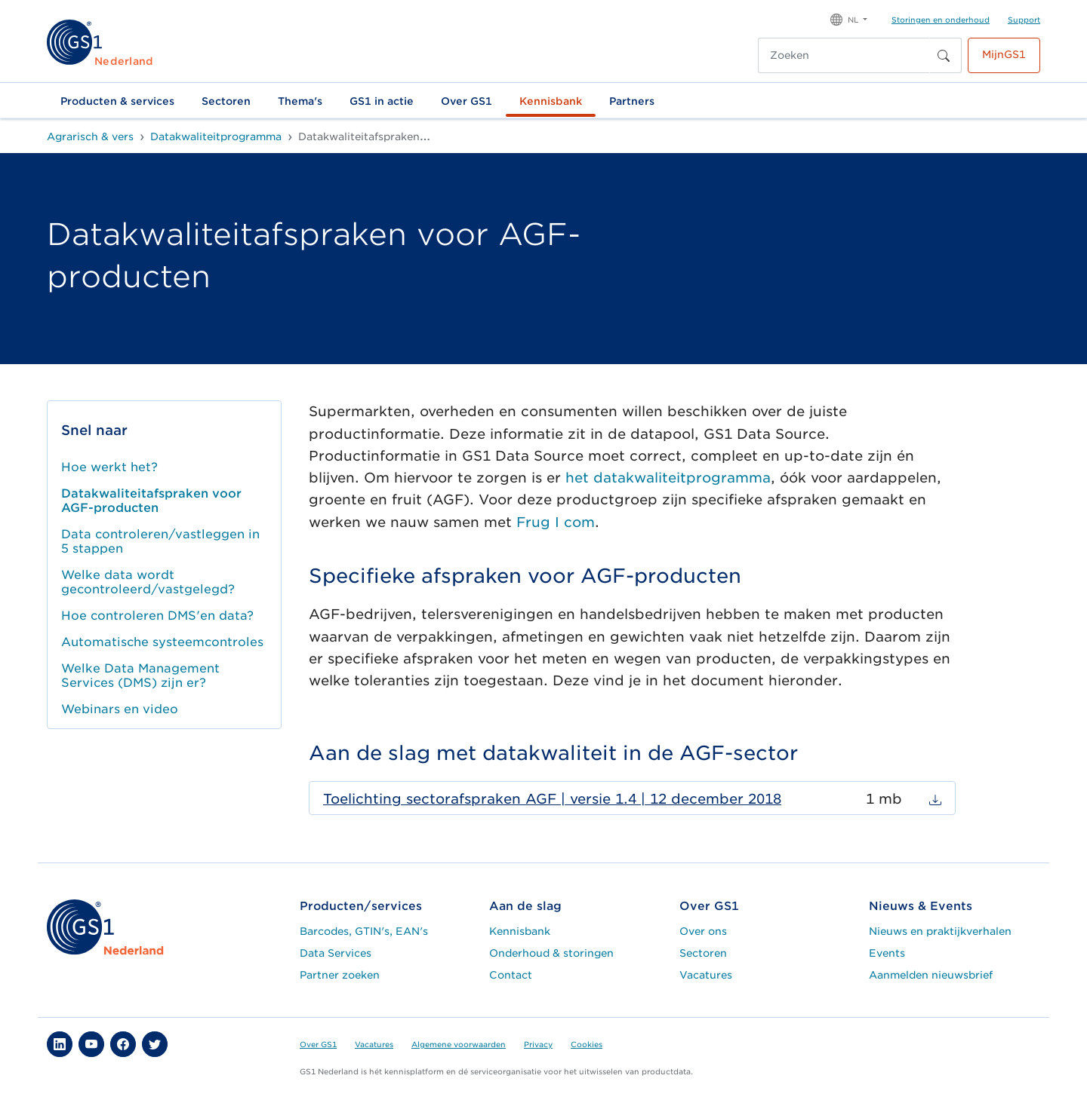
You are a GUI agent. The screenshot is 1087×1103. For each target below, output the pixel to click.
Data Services (335, 953)
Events (887, 953)
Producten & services (117, 101)
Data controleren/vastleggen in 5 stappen (160, 541)
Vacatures (705, 975)
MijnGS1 (1004, 54)
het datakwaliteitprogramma (668, 478)
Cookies (586, 1044)
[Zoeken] (844, 55)
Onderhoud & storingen (551, 953)
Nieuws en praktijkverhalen (940, 931)
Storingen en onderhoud (940, 19)
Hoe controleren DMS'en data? (157, 615)
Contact (510, 975)
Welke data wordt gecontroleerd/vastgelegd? (148, 582)
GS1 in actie (382, 101)
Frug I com (555, 522)
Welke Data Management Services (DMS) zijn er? (140, 675)
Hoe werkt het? (109, 467)
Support (1024, 19)
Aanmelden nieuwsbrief (931, 975)
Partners (631, 101)
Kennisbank (550, 101)
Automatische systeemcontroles (162, 642)
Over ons (703, 931)
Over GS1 (466, 101)
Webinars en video (119, 709)
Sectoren (226, 101)
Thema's (300, 101)
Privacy (538, 1044)
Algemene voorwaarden (458, 1044)
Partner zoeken (340, 975)
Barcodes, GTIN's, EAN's (364, 931)
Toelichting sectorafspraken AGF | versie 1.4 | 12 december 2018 (552, 799)
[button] (848, 18)
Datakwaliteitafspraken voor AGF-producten (151, 500)
